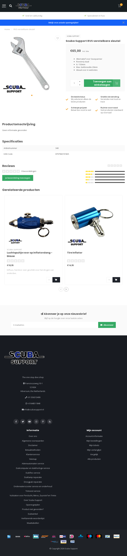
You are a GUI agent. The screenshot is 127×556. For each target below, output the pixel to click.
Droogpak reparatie (33, 482)
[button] (31, 95)
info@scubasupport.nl (34, 409)
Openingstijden (33, 504)
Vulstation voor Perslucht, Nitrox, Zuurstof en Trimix (33, 495)
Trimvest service (33, 491)
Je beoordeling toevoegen (17, 178)
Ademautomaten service (33, 463)
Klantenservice (33, 454)
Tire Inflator (74, 252)
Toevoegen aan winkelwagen (106, 83)
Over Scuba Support (33, 500)
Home (7, 29)
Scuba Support (73, 36)
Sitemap (33, 459)
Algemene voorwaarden (33, 440)
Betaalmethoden (32, 450)
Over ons (33, 436)
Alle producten (94, 459)
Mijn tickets (94, 445)
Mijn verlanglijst (94, 450)
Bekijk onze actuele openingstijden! (63, 22)
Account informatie (94, 436)
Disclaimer (33, 445)
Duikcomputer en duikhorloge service (33, 468)
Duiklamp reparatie (33, 477)
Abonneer (107, 325)
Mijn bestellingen (94, 440)
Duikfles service (33, 472)
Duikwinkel (33, 514)
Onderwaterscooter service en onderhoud (33, 486)
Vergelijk (94, 454)
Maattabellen (33, 523)
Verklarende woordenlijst (32, 518)
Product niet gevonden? (33, 509)
